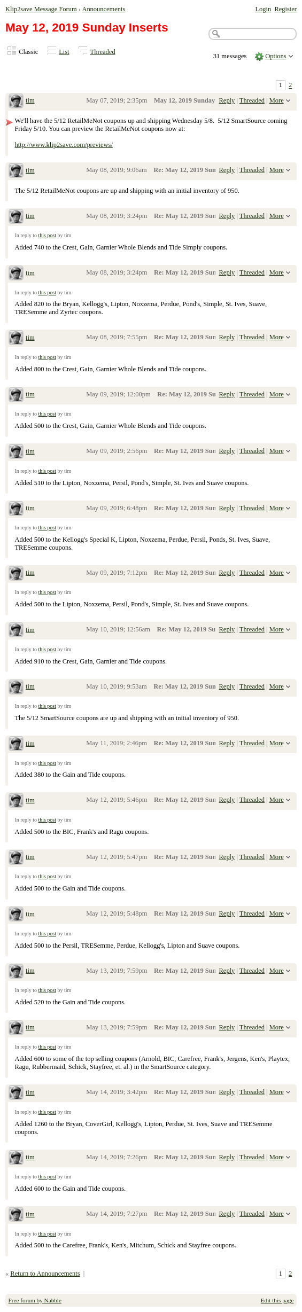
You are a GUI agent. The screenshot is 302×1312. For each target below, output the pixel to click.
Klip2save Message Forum (41, 9)
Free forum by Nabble (35, 1300)
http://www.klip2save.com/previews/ (63, 145)
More (276, 100)
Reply (227, 100)
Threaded (102, 52)
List (64, 52)
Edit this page (277, 1300)
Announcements (103, 9)
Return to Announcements (45, 1273)
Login (263, 9)
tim (30, 100)
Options (275, 56)
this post (47, 235)
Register (285, 9)
